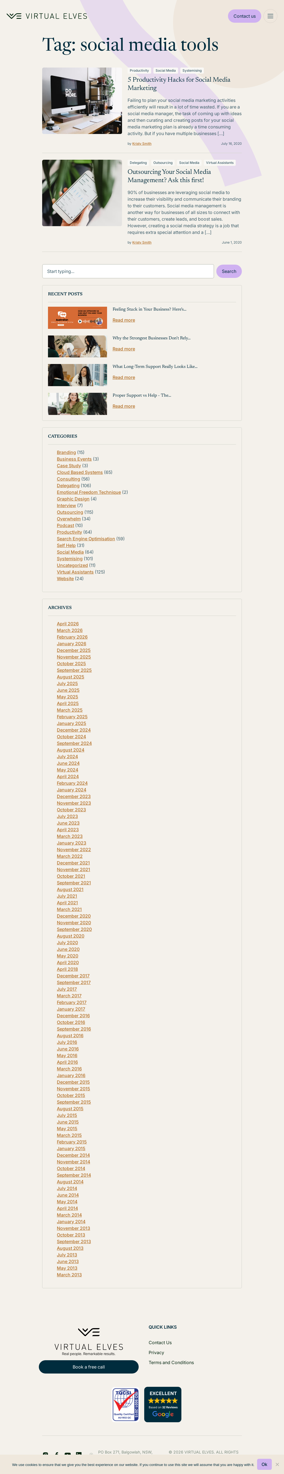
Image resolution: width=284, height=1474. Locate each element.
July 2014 (67, 1188)
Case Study (69, 465)
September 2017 (74, 982)
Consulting (68, 479)
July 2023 (67, 816)
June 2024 (68, 763)
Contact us (245, 16)
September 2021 (74, 883)
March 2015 (69, 1135)
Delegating (138, 163)
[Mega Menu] (270, 16)
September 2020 (74, 929)
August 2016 (70, 1035)
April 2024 (68, 776)
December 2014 (73, 1155)
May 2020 (67, 956)
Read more (124, 320)
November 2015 (73, 1088)
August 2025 (70, 677)
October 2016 (71, 1022)
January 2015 (71, 1148)
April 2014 (67, 1208)
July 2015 (67, 1115)
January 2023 (71, 843)
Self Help (66, 545)
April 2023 (68, 829)
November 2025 (74, 657)
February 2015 (72, 1142)
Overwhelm (69, 519)
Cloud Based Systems (80, 472)
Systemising (192, 70)
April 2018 (67, 969)
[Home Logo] (47, 16)
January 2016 (71, 1075)
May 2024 (67, 770)
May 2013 (67, 1268)
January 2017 (71, 1009)
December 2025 (74, 650)
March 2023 (70, 836)
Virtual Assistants (220, 163)
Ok (264, 1464)
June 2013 (68, 1261)
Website (65, 578)
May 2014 (67, 1201)
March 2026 (70, 630)
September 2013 (74, 1241)
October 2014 (71, 1168)
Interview (66, 505)
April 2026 (68, 623)
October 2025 (71, 663)
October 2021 (71, 876)
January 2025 (71, 723)
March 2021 (69, 909)
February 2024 (72, 783)
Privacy (156, 1352)
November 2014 (73, 1162)
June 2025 (68, 690)
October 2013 (71, 1235)
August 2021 (70, 889)
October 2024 (71, 736)
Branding (66, 452)
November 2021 (73, 869)
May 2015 (67, 1128)
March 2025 (70, 710)
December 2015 (73, 1082)
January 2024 (71, 789)
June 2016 (68, 1049)
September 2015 (74, 1102)
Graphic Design (73, 499)
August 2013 (70, 1248)
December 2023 (74, 796)
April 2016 (67, 1062)
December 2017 (73, 976)
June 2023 (68, 823)
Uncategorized (72, 565)
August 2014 (70, 1181)
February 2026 (72, 637)
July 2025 (67, 683)
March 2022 (70, 856)
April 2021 (67, 902)
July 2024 (67, 756)
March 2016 (69, 1069)
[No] (277, 1464)
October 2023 (71, 809)
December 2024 (74, 730)
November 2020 (74, 922)
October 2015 (71, 1095)
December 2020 (74, 916)
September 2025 (74, 670)
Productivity (139, 70)
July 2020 (67, 942)
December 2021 (73, 863)
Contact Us (160, 1342)
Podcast (65, 525)
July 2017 (67, 989)
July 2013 (67, 1255)
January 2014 (71, 1221)
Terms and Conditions (171, 1362)
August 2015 (70, 1108)
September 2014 (74, 1175)
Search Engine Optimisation (86, 538)
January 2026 (71, 643)
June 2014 (68, 1195)
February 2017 (72, 1002)
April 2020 (68, 962)
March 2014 (69, 1215)
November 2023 (74, 803)
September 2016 (74, 1029)
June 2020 (68, 949)
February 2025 (72, 716)
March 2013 (69, 1274)
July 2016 (67, 1042)
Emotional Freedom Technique (89, 492)
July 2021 (67, 896)
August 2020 (70, 936)
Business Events (74, 459)
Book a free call (89, 1367)
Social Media (166, 70)
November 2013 (73, 1228)
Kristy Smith (141, 143)
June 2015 (68, 1122)
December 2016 (73, 1015)
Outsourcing (163, 163)
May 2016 (67, 1055)
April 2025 (68, 703)
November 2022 (74, 849)
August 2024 (70, 750)
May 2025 (67, 696)
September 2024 (74, 743)
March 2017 (69, 995)
